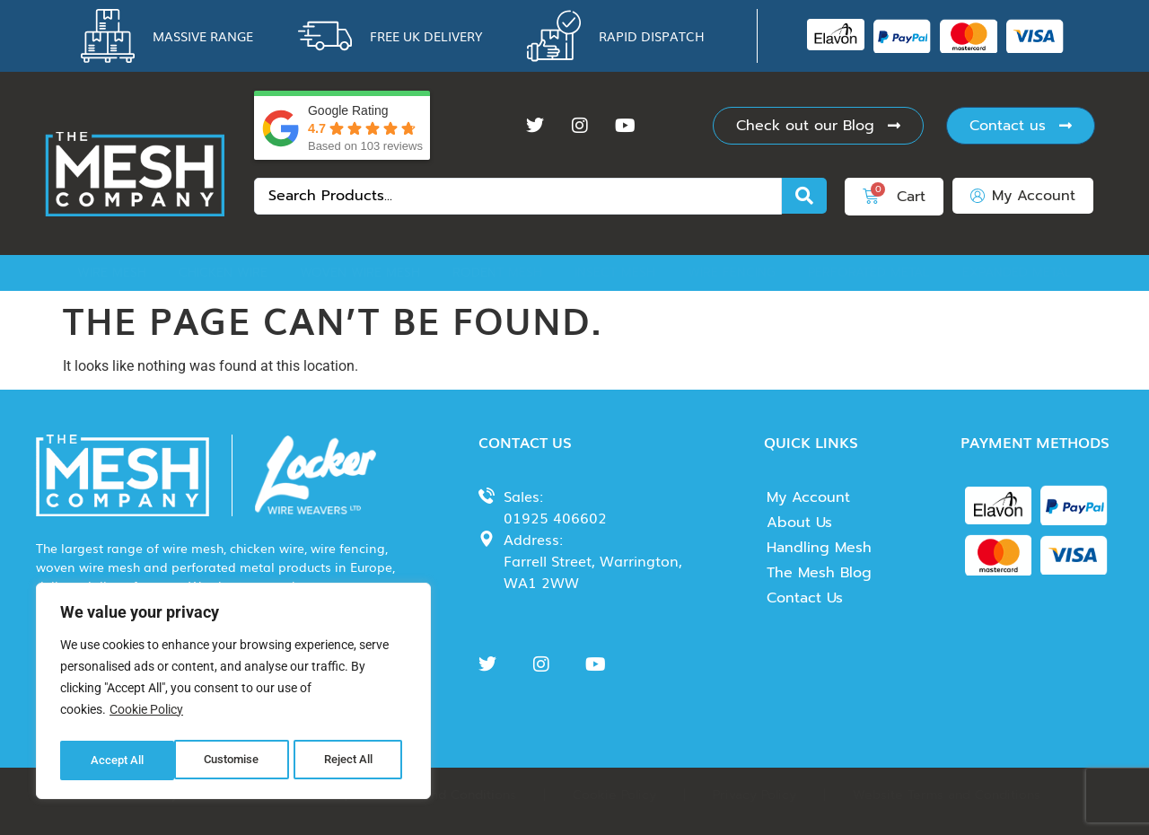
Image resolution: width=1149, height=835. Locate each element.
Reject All (235, 760)
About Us (799, 522)
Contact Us (805, 598)
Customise (117, 760)
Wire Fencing (732, 272)
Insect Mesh (614, 272)
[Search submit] (804, 196)
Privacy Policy (754, 795)
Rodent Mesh (497, 272)
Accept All (352, 760)
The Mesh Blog (819, 573)
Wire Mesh (111, 272)
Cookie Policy (146, 715)
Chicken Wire (223, 272)
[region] (233, 694)
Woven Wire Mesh (360, 272)
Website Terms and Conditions (946, 795)
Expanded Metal (1017, 272)
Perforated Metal (869, 272)
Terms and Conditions (449, 795)
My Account (808, 497)
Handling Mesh (819, 547)
